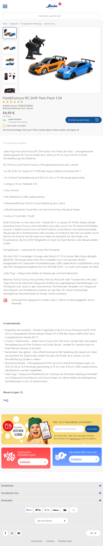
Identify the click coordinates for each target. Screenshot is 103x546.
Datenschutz (75, 438)
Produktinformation (15, 143)
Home (5, 24)
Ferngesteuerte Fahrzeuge (31, 24)
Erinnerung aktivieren (83, 120)
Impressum (37, 541)
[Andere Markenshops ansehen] (59, 4)
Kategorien (14, 24)
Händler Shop (65, 541)
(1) (13, 101)
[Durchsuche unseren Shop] (51, 16)
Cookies (50, 541)
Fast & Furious (49, 24)
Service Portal (51, 520)
